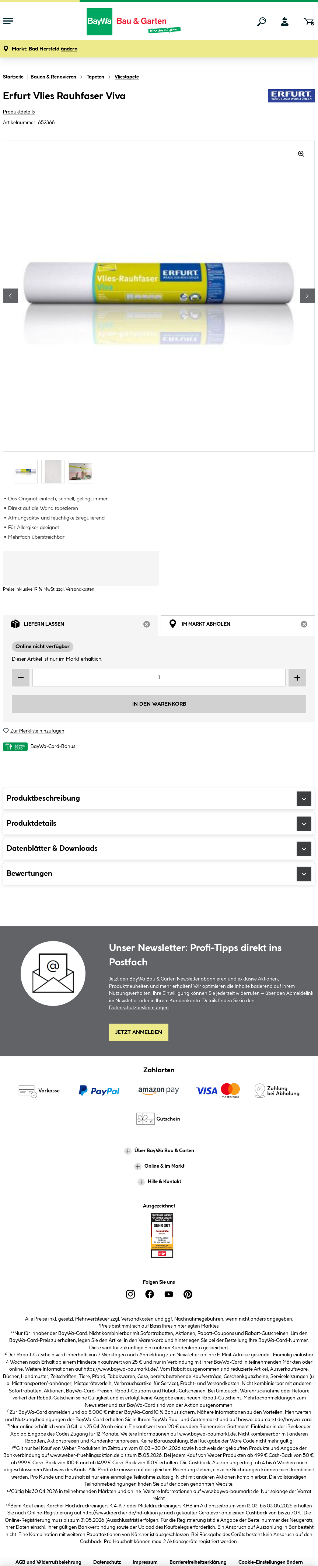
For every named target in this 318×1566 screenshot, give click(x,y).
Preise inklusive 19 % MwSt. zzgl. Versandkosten (48, 589)
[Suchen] (261, 21)
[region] (159, 312)
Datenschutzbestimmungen (139, 1008)
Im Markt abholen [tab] (241, 625)
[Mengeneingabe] (159, 677)
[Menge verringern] (20, 677)
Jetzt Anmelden (138, 1032)
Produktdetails (19, 112)
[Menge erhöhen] (297, 677)
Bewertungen (159, 874)
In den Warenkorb (159, 704)
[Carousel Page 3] (82, 471)
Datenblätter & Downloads (159, 849)
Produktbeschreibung (159, 798)
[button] (44, 49)
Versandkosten (137, 1319)
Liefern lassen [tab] (84, 625)
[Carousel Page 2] (55, 471)
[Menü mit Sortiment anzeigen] (8, 22)
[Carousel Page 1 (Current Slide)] (27, 471)
